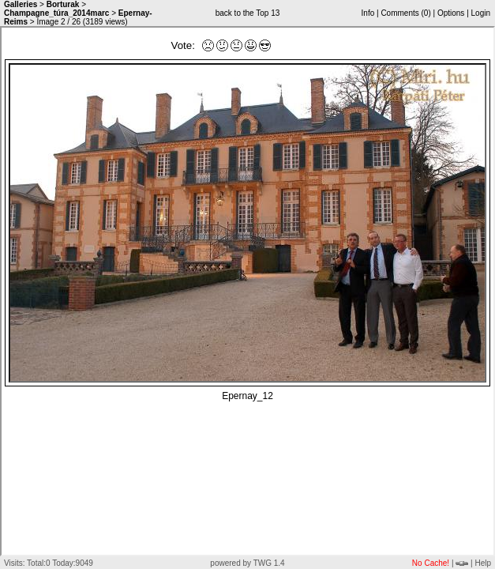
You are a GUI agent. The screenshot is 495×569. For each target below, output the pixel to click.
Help (482, 563)
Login (480, 13)
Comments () (405, 13)
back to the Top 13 (248, 13)
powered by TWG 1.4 (247, 563)
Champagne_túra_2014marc (56, 13)
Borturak (63, 4)
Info (368, 13)
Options (450, 13)
